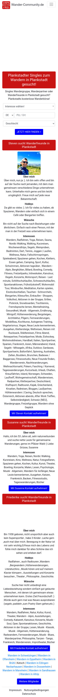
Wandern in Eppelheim (29, 659)
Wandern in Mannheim (14, 670)
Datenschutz (29, 693)
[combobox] (29, 106)
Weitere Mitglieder (29, 681)
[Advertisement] (29, 41)
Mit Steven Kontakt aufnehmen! (29, 413)
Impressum (15, 690)
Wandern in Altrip (29, 674)
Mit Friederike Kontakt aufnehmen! (29, 648)
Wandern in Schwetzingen (22, 655)
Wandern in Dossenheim (37, 666)
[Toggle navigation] (51, 4)
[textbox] (29, 106)
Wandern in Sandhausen (42, 670)
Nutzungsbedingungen (36, 690)
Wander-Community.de (27, 5)
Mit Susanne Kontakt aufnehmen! (29, 488)
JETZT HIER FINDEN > (29, 131)
